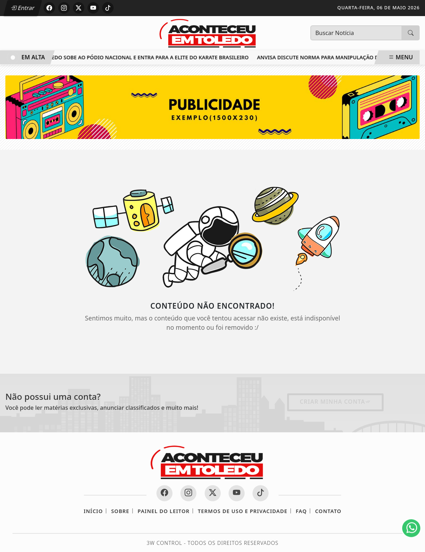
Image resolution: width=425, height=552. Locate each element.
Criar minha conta (335, 401)
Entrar (22, 8)
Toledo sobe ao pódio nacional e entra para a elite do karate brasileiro (147, 57)
